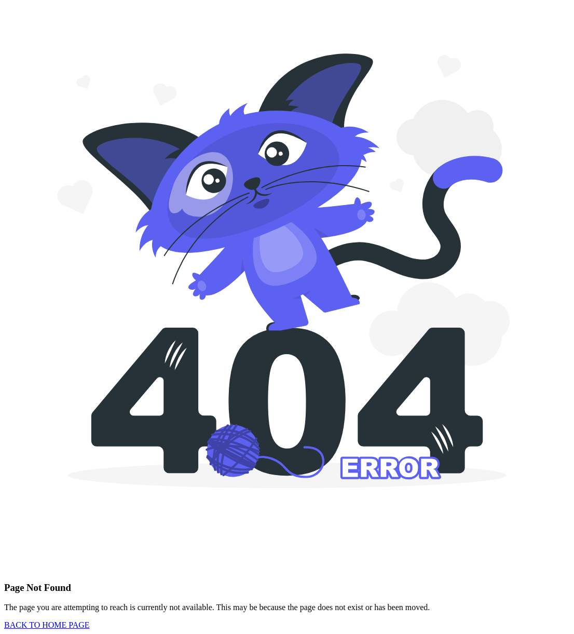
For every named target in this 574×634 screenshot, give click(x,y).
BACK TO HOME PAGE (47, 624)
